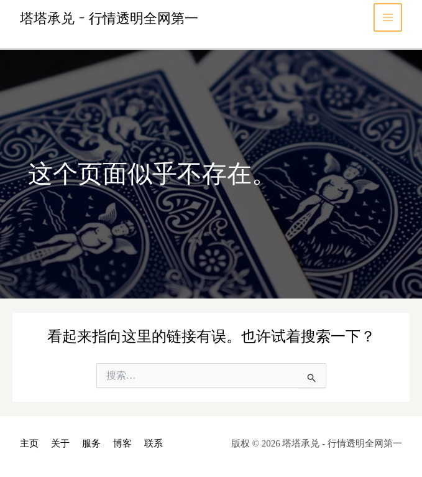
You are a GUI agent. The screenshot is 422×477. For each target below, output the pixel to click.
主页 (29, 443)
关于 (60, 443)
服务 (91, 443)
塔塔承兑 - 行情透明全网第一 (109, 17)
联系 (153, 443)
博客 (122, 443)
